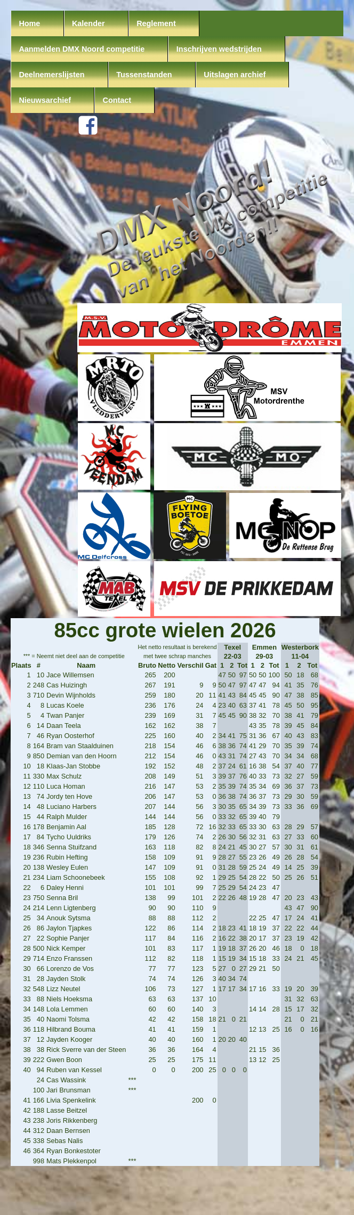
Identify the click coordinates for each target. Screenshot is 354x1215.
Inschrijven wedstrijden (219, 49)
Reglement (156, 23)
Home (29, 23)
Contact (117, 100)
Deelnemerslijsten (51, 74)
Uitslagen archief (235, 74)
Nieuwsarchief (45, 100)
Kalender (88, 23)
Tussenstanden (144, 74)
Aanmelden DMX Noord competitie (81, 49)
